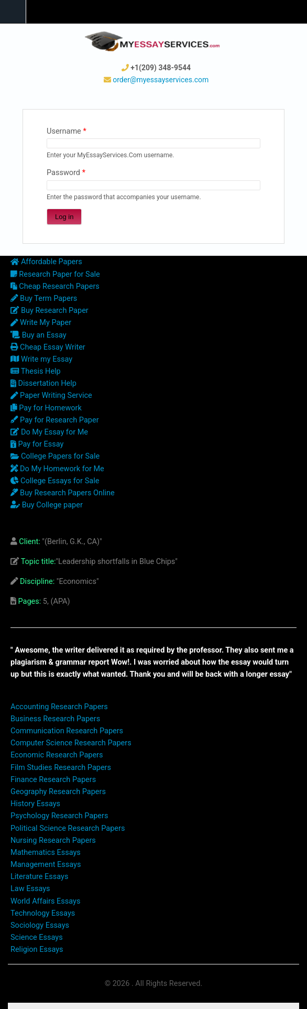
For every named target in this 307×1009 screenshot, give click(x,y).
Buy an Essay (38, 335)
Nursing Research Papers (53, 840)
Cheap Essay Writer (47, 347)
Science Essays (36, 937)
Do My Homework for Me (57, 468)
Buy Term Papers (43, 298)
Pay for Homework (46, 408)
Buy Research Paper (49, 310)
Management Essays (45, 864)
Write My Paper (40, 322)
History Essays (35, 803)
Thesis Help (35, 371)
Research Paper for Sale (55, 274)
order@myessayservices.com (161, 79)
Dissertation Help (43, 383)
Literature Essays (39, 876)
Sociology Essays (39, 925)
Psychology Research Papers (59, 815)
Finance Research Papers (53, 779)
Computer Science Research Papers (70, 743)
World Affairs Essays (45, 901)
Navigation (13, 12)
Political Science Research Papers (67, 828)
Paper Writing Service (51, 395)
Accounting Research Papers (59, 706)
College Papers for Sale (55, 456)
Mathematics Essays (45, 852)
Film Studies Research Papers (60, 767)
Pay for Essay (36, 444)
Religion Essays (36, 949)
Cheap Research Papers (55, 286)
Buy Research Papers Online (62, 493)
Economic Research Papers (56, 755)
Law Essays (30, 888)
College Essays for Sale (54, 480)
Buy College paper (46, 505)
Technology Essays (42, 913)
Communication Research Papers (66, 730)
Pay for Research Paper (54, 420)
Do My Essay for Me (49, 432)
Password (66, 172)
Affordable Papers (46, 261)
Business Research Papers (55, 718)
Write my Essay (41, 359)
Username (66, 131)
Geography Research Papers (58, 791)
